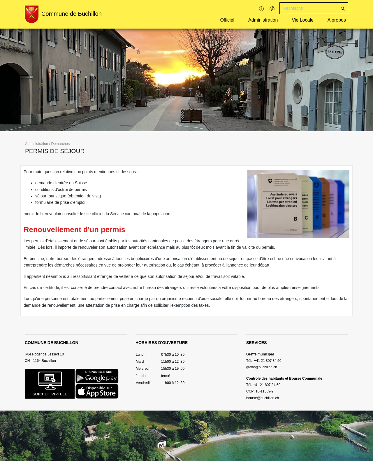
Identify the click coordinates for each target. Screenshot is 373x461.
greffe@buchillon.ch (261, 367)
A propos (337, 19)
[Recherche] (308, 8)
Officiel (227, 19)
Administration (263, 19)
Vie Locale (302, 19)
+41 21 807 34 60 (266, 385)
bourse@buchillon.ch (262, 398)
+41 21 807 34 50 (267, 361)
